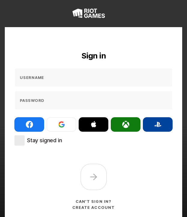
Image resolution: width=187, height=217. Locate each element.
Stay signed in (44, 140)
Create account (93, 207)
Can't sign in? (93, 201)
